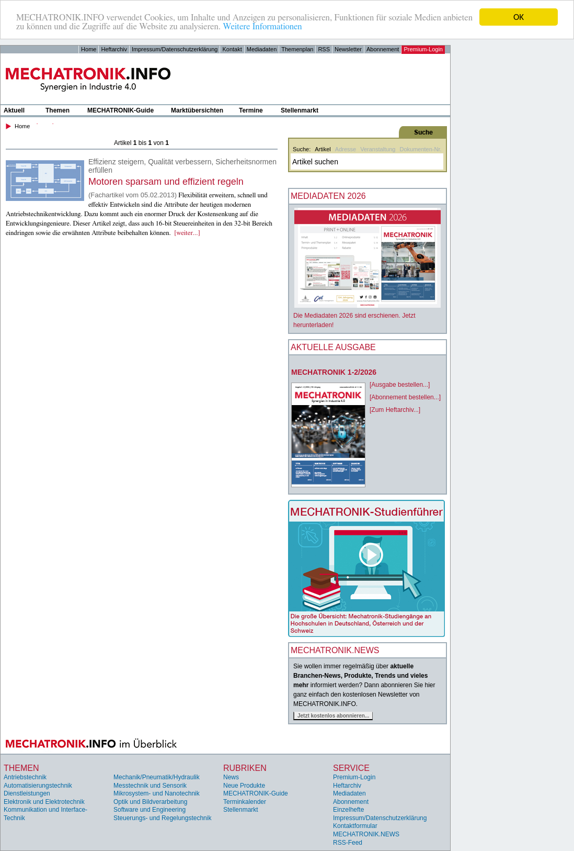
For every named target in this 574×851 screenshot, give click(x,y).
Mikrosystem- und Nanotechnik (156, 793)
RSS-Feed (347, 842)
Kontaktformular (355, 826)
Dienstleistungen (27, 793)
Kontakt (232, 49)
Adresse (345, 149)
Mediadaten (262, 49)
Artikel (323, 149)
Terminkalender (244, 801)
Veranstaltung (377, 149)
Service (351, 768)
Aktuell (14, 110)
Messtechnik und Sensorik (150, 785)
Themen (57, 110)
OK (518, 17)
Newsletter (348, 49)
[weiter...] (187, 233)
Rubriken (245, 768)
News (231, 777)
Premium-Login (423, 49)
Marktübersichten (197, 110)
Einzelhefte (348, 809)
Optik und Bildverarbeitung (150, 801)
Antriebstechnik (25, 777)
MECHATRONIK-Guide (120, 110)
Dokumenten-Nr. (420, 149)
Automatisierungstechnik (38, 785)
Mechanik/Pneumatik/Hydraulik (156, 777)
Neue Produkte (244, 785)
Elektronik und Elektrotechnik (44, 801)
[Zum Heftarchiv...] (395, 409)
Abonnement (382, 49)
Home (88, 49)
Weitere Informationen (262, 26)
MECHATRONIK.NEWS (366, 834)
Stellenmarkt (299, 110)
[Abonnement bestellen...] (405, 397)
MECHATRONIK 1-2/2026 (333, 372)
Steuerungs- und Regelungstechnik (162, 818)
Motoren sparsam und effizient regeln (166, 181)
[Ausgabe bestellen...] (400, 384)
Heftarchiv (114, 49)
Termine (251, 110)
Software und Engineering (149, 809)
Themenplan (297, 49)
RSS (324, 49)
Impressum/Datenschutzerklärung (174, 49)
